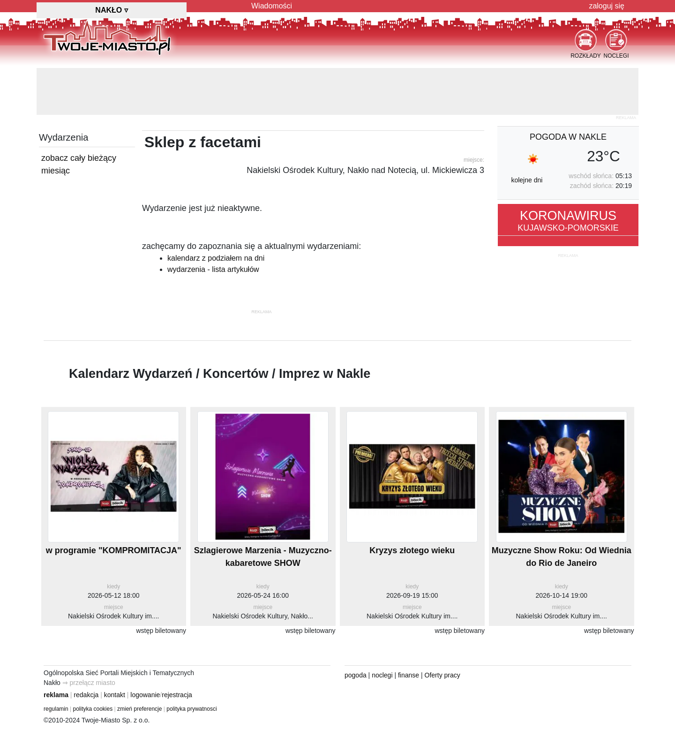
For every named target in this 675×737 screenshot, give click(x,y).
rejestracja (177, 695)
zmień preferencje (139, 709)
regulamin (56, 709)
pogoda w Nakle (568, 137)
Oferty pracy (442, 675)
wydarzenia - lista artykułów (213, 269)
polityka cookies (93, 709)
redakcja (86, 695)
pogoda (356, 675)
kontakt (114, 695)
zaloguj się (606, 6)
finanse (408, 675)
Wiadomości (271, 6)
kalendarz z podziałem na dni (215, 258)
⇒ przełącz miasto (88, 682)
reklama (56, 695)
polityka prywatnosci (191, 709)
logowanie (145, 695)
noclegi (382, 675)
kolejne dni (526, 180)
